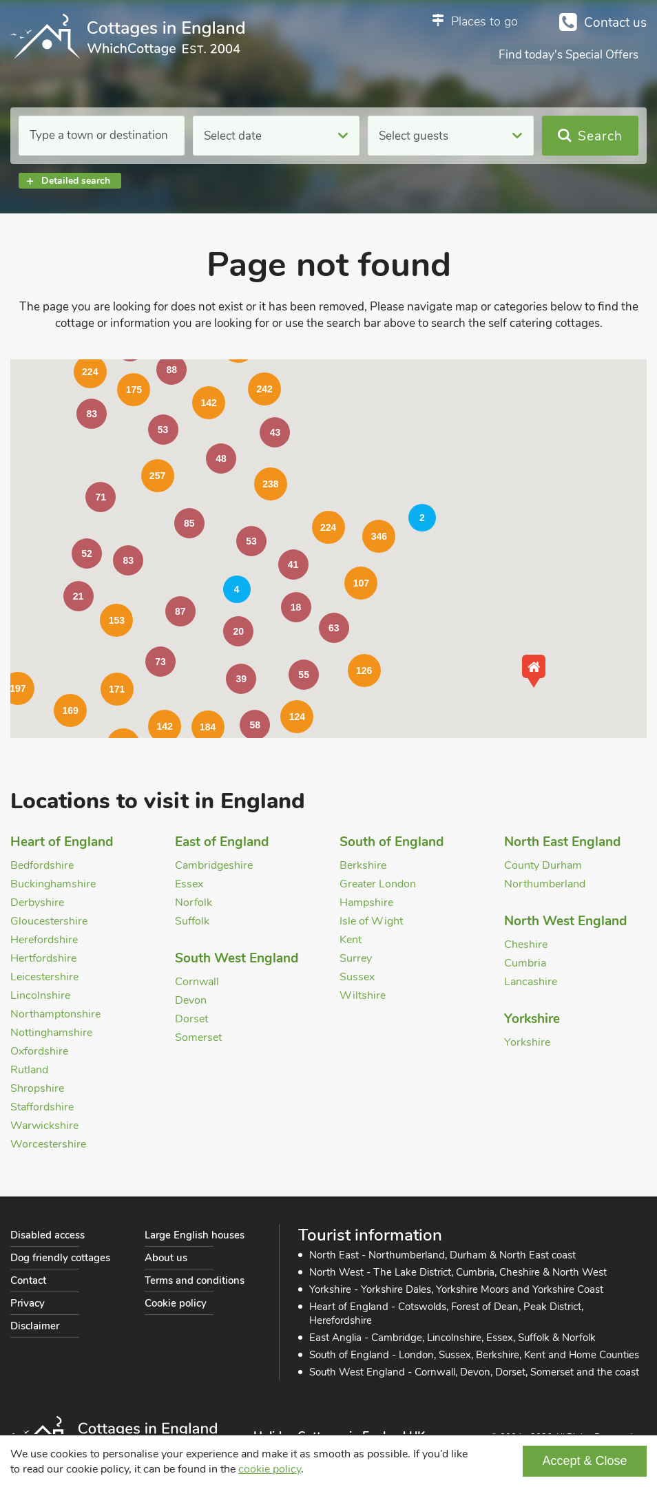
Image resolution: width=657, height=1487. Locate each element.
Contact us (615, 23)
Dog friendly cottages (60, 1258)
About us (166, 1258)
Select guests (413, 136)
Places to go (484, 21)
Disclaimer (34, 1326)
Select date (233, 136)
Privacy (27, 1303)
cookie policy (269, 1469)
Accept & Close (584, 1461)
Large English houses (194, 1235)
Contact (28, 1280)
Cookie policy (176, 1303)
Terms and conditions (194, 1280)
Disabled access (47, 1235)
